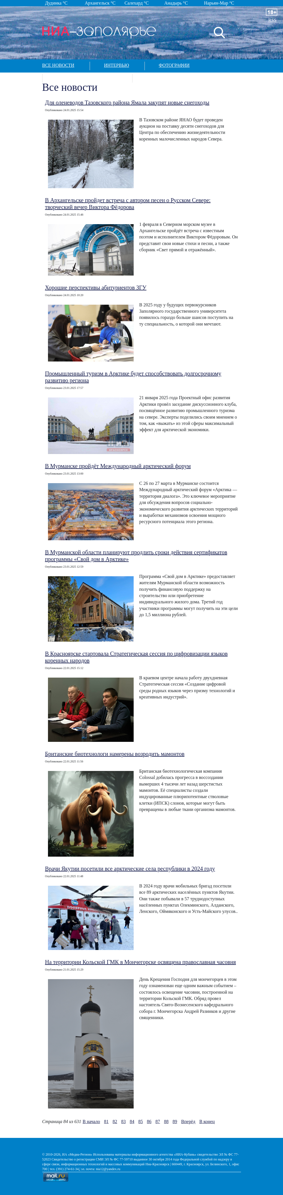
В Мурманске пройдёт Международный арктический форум (118, 466)
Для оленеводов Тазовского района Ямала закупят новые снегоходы (127, 102)
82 (115, 1121)
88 (166, 1121)
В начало (91, 1121)
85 (140, 1121)
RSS (272, 20)
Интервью (116, 65)
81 (106, 1121)
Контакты (159, 77)
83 (123, 1121)
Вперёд (188, 1121)
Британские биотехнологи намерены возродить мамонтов (114, 754)
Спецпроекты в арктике (87, 77)
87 (157, 1121)
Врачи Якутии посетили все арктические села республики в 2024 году (130, 868)
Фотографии (174, 65)
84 (132, 1121)
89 (174, 1121)
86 (149, 1121)
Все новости (58, 65)
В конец (207, 1121)
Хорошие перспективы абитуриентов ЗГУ (95, 287)
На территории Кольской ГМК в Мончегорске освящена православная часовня (140, 962)
